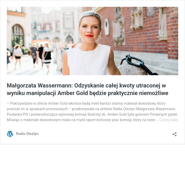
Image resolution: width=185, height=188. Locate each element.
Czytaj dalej (168, 120)
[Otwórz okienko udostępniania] (174, 132)
